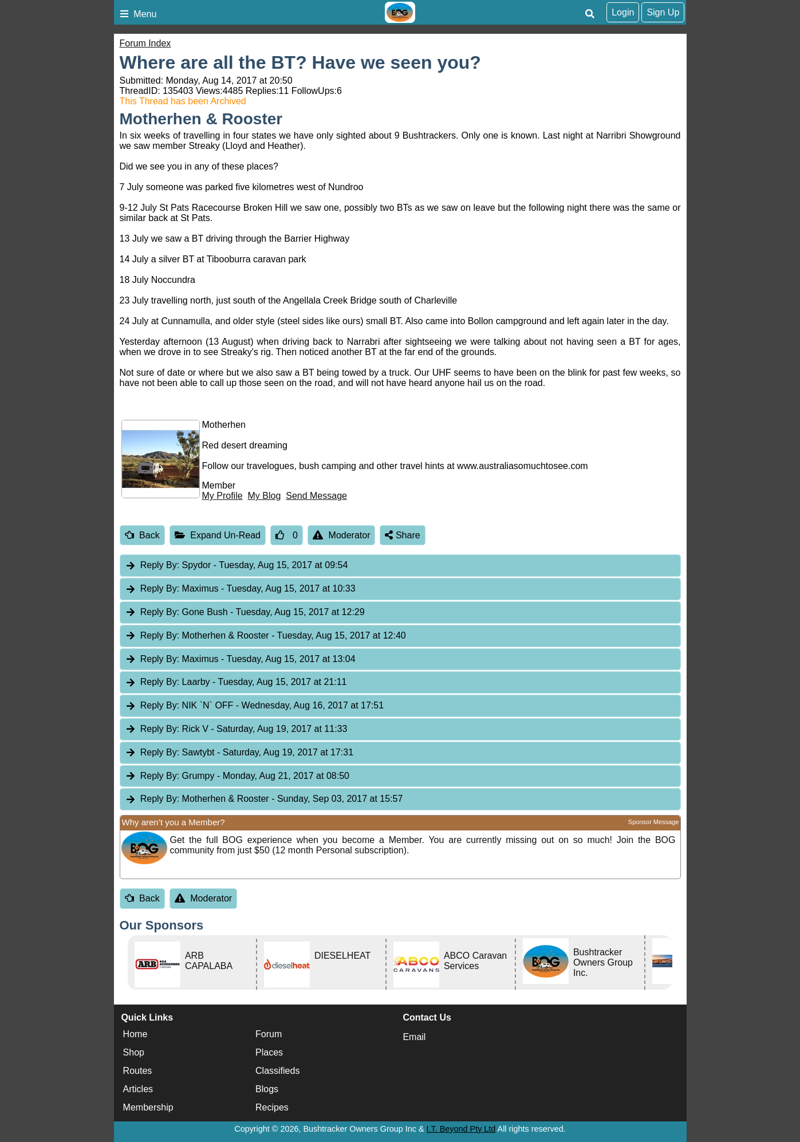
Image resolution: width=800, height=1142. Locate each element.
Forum (268, 1034)
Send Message (316, 496)
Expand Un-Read (218, 535)
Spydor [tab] (236, 566)
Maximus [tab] (240, 589)
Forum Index (145, 43)
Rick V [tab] (236, 729)
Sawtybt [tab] (239, 753)
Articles (138, 1089)
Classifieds (277, 1071)
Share (402, 535)
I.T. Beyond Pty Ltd (461, 1128)
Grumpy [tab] (237, 776)
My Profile (222, 496)
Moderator (342, 535)
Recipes (272, 1107)
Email (414, 1037)
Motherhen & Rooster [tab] (265, 636)
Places (269, 1052)
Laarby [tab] (236, 682)
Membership (148, 1107)
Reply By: (159, 565)
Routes (137, 1071)
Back (142, 535)
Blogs (266, 1089)
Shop (133, 1052)
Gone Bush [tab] (245, 613)
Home (135, 1034)
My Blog (264, 496)
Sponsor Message (653, 821)
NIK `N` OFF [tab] (254, 706)
